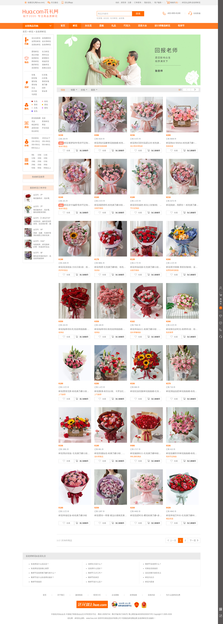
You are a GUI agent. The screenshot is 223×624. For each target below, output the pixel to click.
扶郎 (43, 88)
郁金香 (44, 91)
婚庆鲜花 (35, 65)
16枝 (39, 158)
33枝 (39, 165)
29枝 (33, 165)
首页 (63, 25)
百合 (33, 88)
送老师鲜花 (46, 45)
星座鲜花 (45, 121)
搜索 (138, 13)
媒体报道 (79, 595)
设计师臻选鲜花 (162, 25)
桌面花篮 (35, 128)
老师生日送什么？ (95, 564)
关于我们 (60, 595)
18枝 (45, 158)
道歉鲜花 (45, 65)
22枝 (45, 161)
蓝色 (34, 111)
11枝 (45, 155)
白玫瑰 (44, 78)
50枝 (33, 168)
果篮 (43, 125)
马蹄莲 (34, 94)
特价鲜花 (35, 138)
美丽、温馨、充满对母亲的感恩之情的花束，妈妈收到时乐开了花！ (42, 235)
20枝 (39, 161)
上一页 (171, 540)
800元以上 (36, 148)
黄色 (45, 105)
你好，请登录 (121, 2)
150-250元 (36, 141)
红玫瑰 (99, 18)
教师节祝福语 (36, 582)
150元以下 (46, 138)
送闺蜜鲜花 (46, 38)
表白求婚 (35, 55)
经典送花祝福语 (151, 568)
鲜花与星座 (149, 582)
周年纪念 (45, 55)
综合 (63, 90)
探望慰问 (45, 58)
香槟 (34, 105)
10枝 (39, 155)
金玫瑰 (121, 18)
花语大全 (142, 25)
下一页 (194, 540)
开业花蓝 (45, 128)
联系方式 (97, 595)
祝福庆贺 (45, 61)
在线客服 (194, 13)
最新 (93, 90)
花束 (43, 118)
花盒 (33, 121)
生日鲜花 (113, 18)
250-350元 (46, 141)
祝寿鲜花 (35, 58)
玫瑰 (33, 75)
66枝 (39, 168)
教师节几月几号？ (95, 573)
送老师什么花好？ (95, 568)
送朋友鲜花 (36, 45)
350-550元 (36, 145)
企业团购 (115, 595)
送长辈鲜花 (46, 41)
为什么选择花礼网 (173, 595)
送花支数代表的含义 (153, 573)
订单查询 (137, 2)
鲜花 (75, 25)
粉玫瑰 (34, 78)
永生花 (106, 18)
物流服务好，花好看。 (42, 198)
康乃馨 (44, 85)
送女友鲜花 (36, 38)
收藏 (66, 150)
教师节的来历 (93, 577)
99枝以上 (47, 168)
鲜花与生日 (149, 577)
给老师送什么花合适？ (40, 564)
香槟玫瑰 (45, 81)
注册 (129, 2)
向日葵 (34, 91)
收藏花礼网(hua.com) (34, 2)
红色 (34, 101)
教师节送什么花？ (95, 582)
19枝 (33, 161)
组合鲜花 (35, 131)
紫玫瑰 (34, 81)
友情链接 (133, 595)
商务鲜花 (35, 61)
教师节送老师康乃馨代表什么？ (43, 573)
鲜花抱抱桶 (36, 118)
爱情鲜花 (35, 52)
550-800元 (46, 145)
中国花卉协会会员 (58, 614)
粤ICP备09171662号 (120, 614)
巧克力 (127, 25)
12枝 (33, 158)
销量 (73, 90)
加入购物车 (82, 150)
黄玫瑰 (34, 85)
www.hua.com (91, 618)
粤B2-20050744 (104, 614)
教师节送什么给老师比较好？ (42, 577)
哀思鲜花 (35, 68)
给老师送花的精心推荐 (40, 568)
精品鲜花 (35, 125)
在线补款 (151, 595)
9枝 (33, 155)
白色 (34, 108)
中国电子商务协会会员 (75, 614)
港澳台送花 (46, 68)
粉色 (45, 101)
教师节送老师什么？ (153, 564)
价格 (83, 90)
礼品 (113, 25)
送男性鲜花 (36, 41)
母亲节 (181, 25)
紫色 (45, 108)
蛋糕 (101, 25)
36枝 (45, 165)
